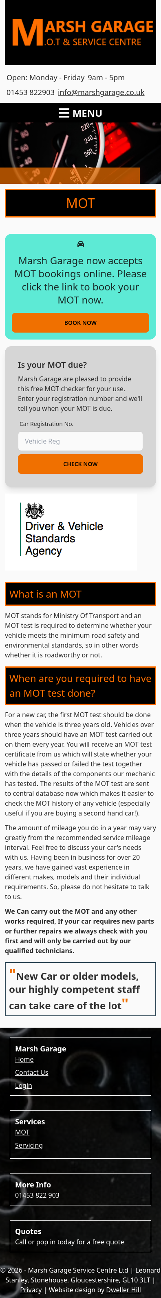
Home (24, 1059)
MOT (22, 1132)
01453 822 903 (37, 1195)
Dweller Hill (123, 1289)
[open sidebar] (80, 108)
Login (23, 1085)
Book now (80, 322)
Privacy (31, 1289)
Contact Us (31, 1072)
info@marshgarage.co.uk (101, 92)
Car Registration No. (46, 424)
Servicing (29, 1145)
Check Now (80, 464)
